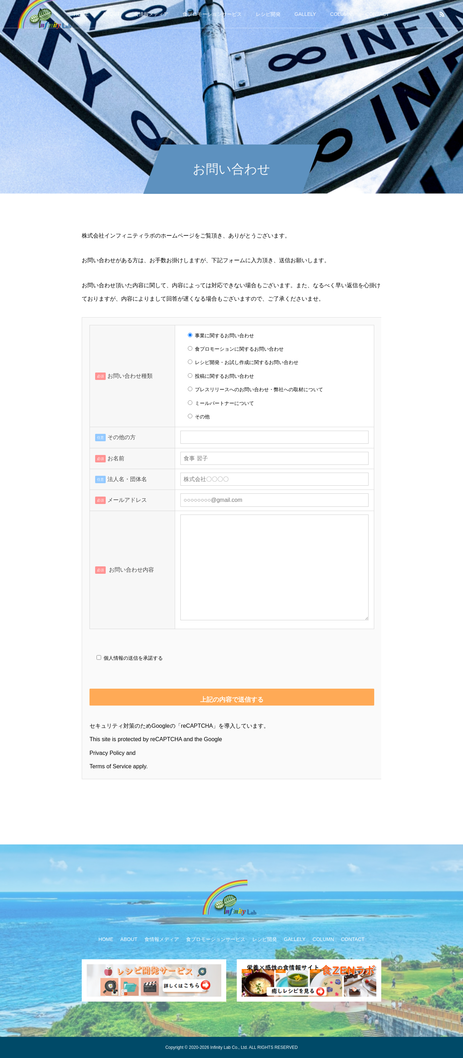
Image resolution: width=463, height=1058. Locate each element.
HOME (81, 14)
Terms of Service (110, 766)
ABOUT (111, 14)
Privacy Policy (107, 753)
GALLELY (305, 14)
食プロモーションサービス (212, 14)
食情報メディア (151, 14)
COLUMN (341, 14)
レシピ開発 (268, 14)
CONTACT (377, 14)
